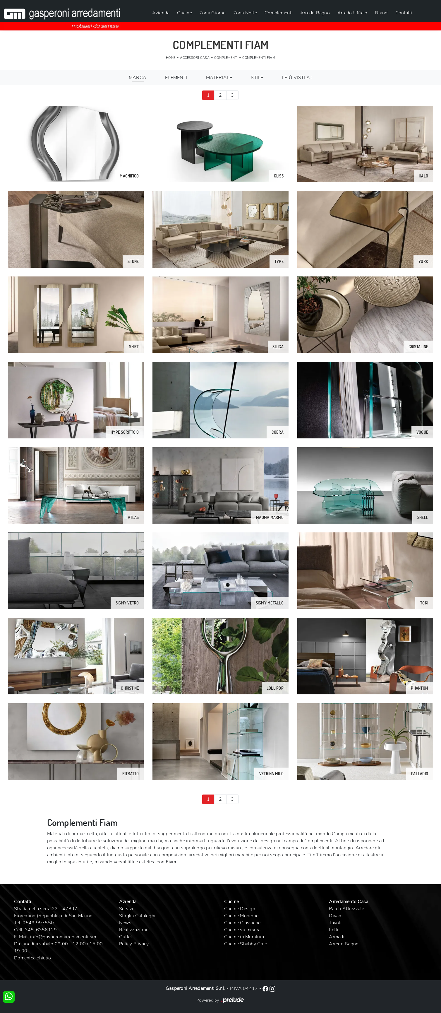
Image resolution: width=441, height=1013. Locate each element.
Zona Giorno (213, 13)
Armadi (336, 937)
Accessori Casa (195, 58)
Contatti (403, 13)
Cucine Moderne (241, 916)
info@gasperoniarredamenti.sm (63, 937)
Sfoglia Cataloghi (137, 916)
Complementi (279, 13)
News (125, 923)
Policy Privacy (134, 944)
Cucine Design (239, 909)
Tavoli (335, 923)
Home (171, 58)
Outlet (125, 937)
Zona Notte (245, 13)
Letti (333, 930)
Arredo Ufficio (352, 13)
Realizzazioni (133, 930)
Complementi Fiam (258, 58)
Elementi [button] (176, 77)
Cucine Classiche (242, 923)
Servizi (126, 909)
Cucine (184, 13)
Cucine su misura (242, 930)
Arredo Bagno (315, 13)
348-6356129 (41, 930)
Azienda (161, 13)
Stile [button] (257, 77)
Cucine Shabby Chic (245, 944)
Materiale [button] (219, 77)
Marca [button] (137, 77)
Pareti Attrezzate (346, 909)
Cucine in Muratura (244, 937)
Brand (381, 13)
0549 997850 (38, 923)
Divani (336, 916)
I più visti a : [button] (297, 77)
